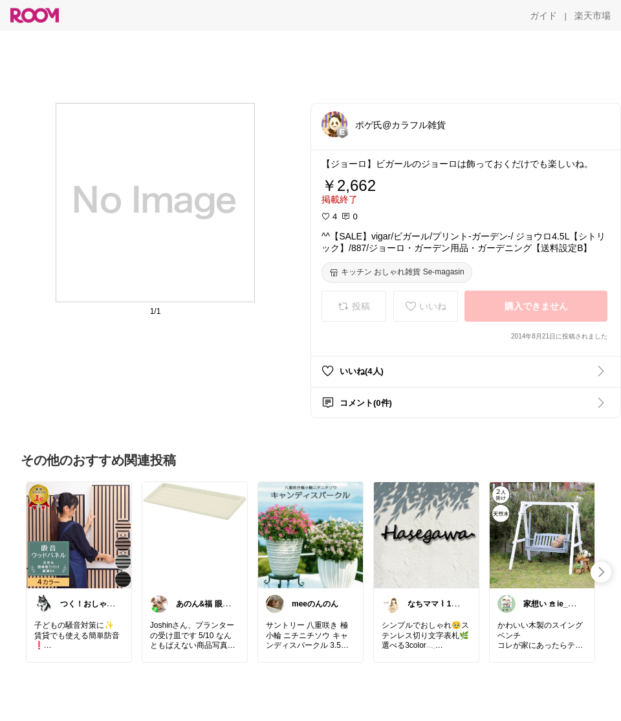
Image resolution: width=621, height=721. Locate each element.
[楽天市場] (592, 15)
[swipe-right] (601, 572)
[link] (79, 534)
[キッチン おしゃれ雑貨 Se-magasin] (396, 272)
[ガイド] (543, 15)
